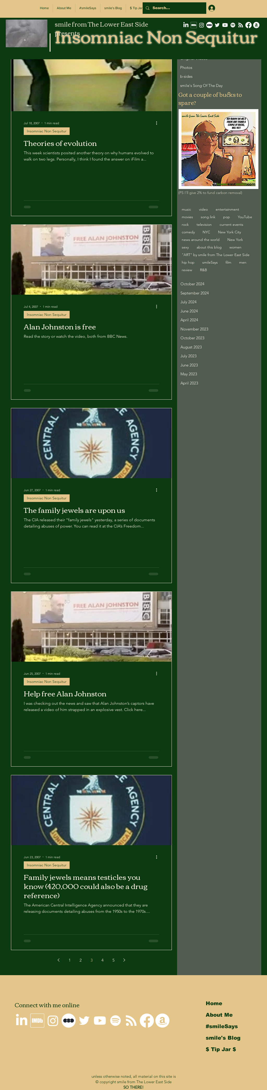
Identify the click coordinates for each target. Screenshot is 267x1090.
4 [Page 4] (102, 960)
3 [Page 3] (91, 960)
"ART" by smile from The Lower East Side (216, 254)
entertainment (227, 209)
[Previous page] (58, 960)
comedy (188, 232)
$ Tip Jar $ (221, 1049)
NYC (206, 232)
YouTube (245, 217)
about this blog (209, 247)
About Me (219, 1015)
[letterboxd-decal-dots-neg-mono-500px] (209, 25)
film (228, 262)
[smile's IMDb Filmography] (194, 25)
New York (235, 239)
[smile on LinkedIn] (186, 25)
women (235, 247)
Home (214, 1003)
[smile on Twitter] (217, 25)
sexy (185, 247)
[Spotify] (233, 25)
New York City (229, 232)
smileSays (210, 262)
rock (185, 224)
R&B (203, 270)
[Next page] (124, 960)
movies (187, 217)
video (203, 209)
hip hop (188, 262)
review (187, 270)
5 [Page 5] (113, 960)
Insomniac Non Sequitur (46, 131)
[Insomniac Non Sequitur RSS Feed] (241, 25)
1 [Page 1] (70, 960)
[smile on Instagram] (201, 25)
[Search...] (174, 8)
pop (226, 217)
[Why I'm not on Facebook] (248, 25)
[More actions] (158, 123)
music (186, 209)
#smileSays (222, 1026)
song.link (208, 217)
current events (231, 224)
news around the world (201, 239)
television (204, 224)
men (242, 262)
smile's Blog (223, 1038)
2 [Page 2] (81, 960)
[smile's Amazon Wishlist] (256, 25)
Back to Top (8, 1067)
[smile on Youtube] (225, 25)
